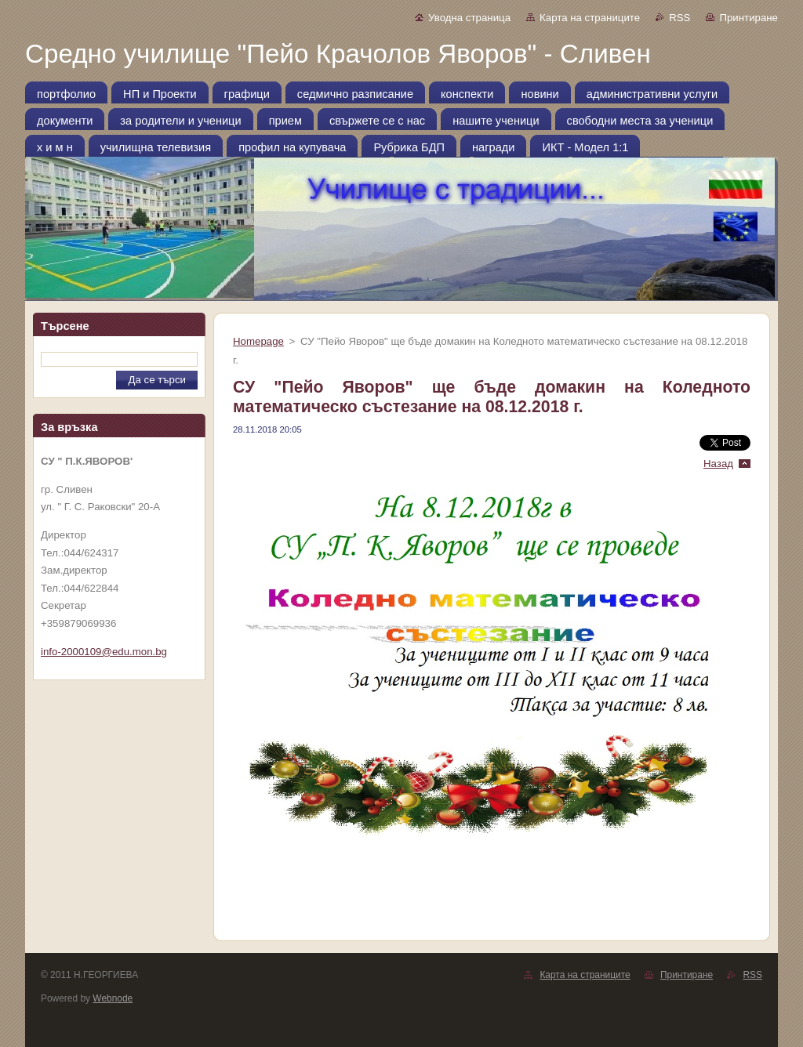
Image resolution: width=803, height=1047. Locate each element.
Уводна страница (469, 18)
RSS (679, 18)
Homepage (258, 341)
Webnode (113, 998)
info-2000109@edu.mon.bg (104, 652)
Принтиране (748, 18)
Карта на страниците (590, 18)
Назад (718, 463)
